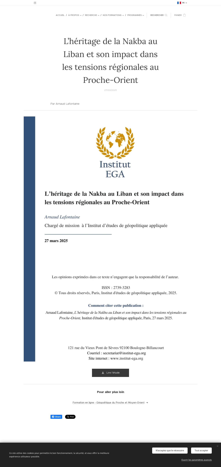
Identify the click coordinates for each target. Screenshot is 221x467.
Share (56, 417)
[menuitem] (61, 15)
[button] (159, 15)
